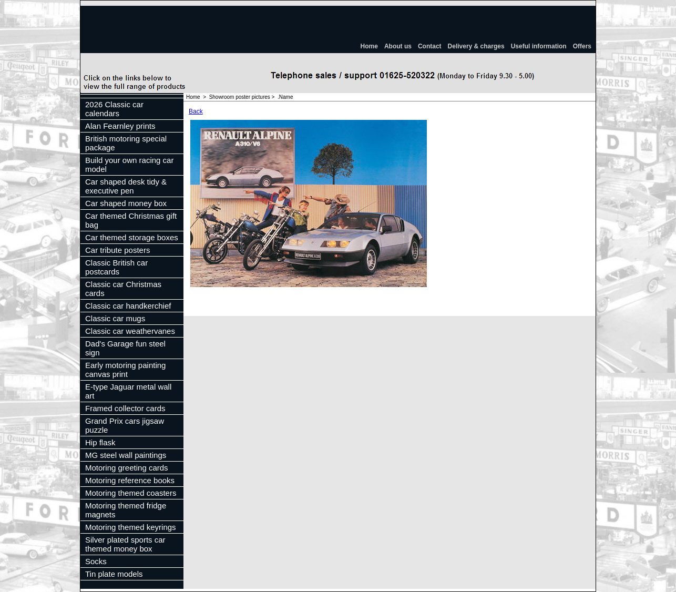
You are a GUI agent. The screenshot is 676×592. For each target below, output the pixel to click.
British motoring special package (126, 143)
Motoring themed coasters (130, 492)
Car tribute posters (117, 250)
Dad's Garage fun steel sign (125, 348)
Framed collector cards (125, 408)
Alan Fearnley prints (120, 125)
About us (398, 46)
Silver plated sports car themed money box (125, 544)
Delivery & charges (476, 46)
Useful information (539, 46)
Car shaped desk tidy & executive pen (126, 186)
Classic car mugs (115, 318)
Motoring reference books (130, 480)
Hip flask (100, 442)
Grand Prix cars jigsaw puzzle (124, 425)
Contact (430, 46)
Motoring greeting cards (126, 467)
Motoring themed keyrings (130, 527)
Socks (96, 561)
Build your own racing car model (129, 164)
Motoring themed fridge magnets (125, 510)
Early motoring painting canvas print (125, 370)
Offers (582, 46)
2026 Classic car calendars (114, 109)
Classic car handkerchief (128, 305)
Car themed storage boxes (131, 237)
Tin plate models (114, 573)
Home (369, 46)
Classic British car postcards (116, 267)
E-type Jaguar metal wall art (128, 391)
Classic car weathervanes (130, 330)
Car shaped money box (126, 203)
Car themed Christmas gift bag (131, 220)
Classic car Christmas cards (123, 289)
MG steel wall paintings (125, 455)
